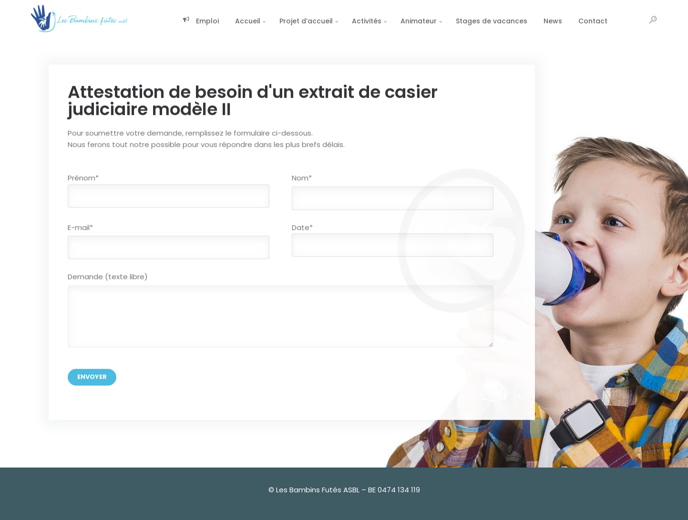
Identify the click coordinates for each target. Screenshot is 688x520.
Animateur (397, 21)
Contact (570, 21)
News (531, 21)
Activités (344, 21)
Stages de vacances (469, 21)
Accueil (225, 21)
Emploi (179, 21)
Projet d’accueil (284, 21)
